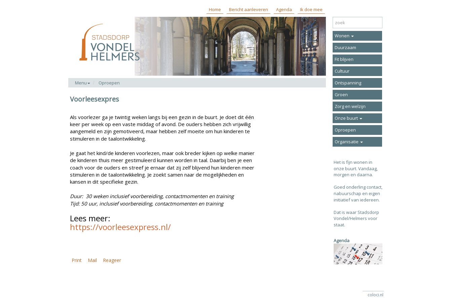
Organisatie (349, 142)
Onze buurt (348, 118)
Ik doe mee (311, 9)
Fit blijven (344, 59)
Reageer (112, 260)
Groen (341, 94)
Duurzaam (345, 47)
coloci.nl (375, 295)
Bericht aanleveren (248, 9)
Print (77, 260)
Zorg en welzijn (350, 106)
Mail (92, 260)
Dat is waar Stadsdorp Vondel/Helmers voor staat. (356, 218)
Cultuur (342, 71)
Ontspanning (348, 83)
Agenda (284, 9)
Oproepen (109, 83)
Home (215, 9)
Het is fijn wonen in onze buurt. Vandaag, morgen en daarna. (356, 168)
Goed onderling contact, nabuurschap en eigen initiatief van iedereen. (358, 193)
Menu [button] (82, 83)
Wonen (344, 36)
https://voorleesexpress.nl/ (120, 226)
